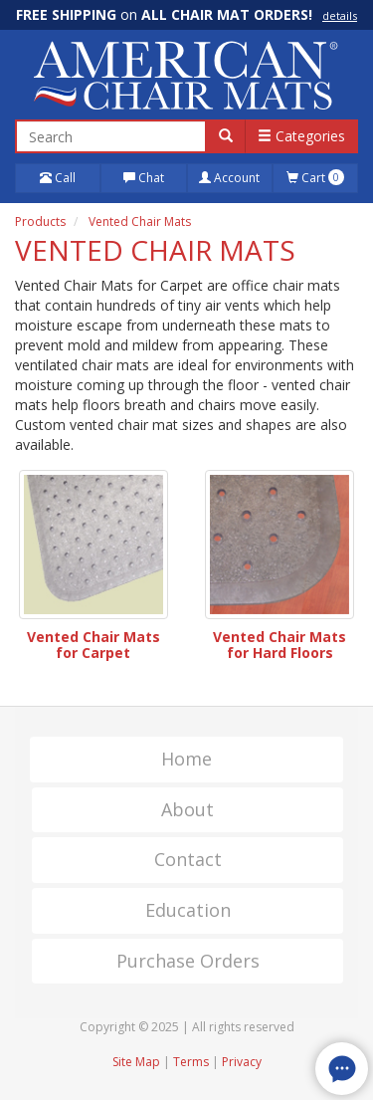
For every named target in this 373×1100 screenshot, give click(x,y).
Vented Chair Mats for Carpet (93, 644)
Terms (191, 1061)
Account (229, 177)
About (187, 809)
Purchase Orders (188, 961)
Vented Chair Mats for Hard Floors (279, 644)
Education (188, 910)
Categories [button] (301, 135)
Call (58, 177)
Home (186, 758)
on (186, 14)
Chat (143, 177)
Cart (315, 177)
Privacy (242, 1061)
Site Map (136, 1061)
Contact (188, 859)
